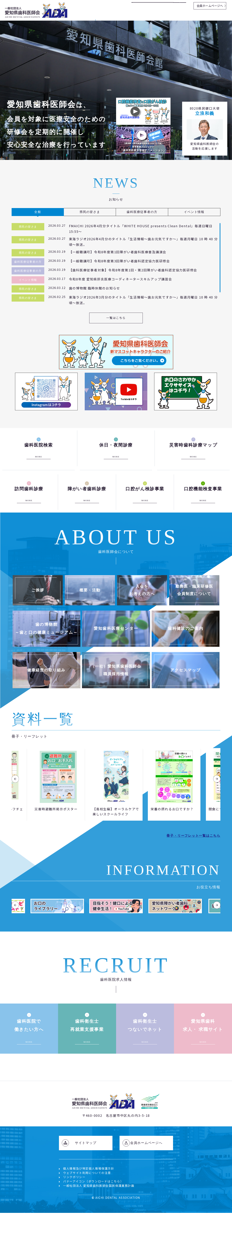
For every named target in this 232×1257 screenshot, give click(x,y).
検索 (181, 5)
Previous (15, 818)
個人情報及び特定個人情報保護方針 (88, 1227)
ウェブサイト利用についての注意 (87, 1231)
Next (216, 818)
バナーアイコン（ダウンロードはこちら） (93, 1240)
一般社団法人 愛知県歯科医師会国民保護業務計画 (98, 1244)
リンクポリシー (74, 1236)
